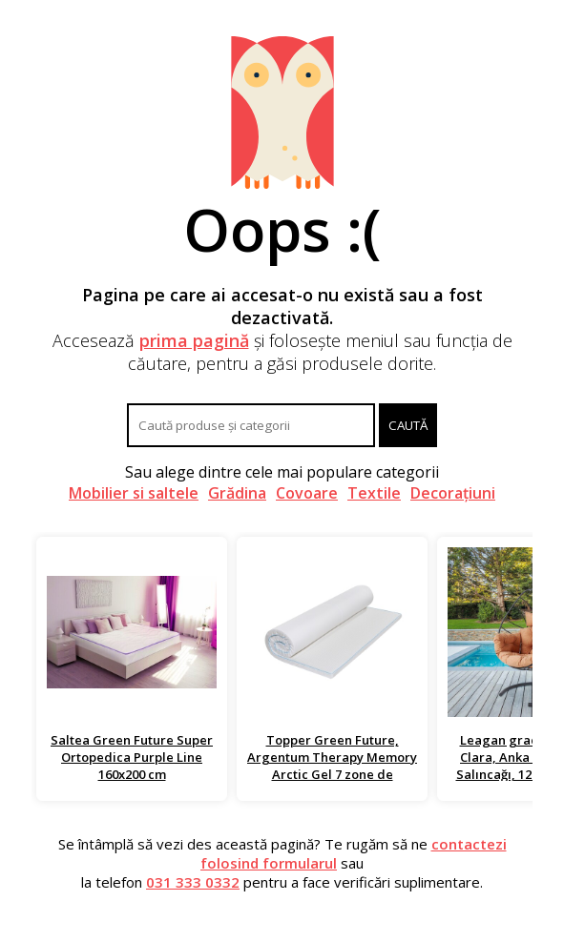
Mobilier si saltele (133, 492)
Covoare (307, 492)
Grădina (237, 492)
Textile (374, 492)
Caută (408, 425)
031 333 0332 (193, 881)
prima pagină (194, 340)
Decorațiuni (452, 492)
